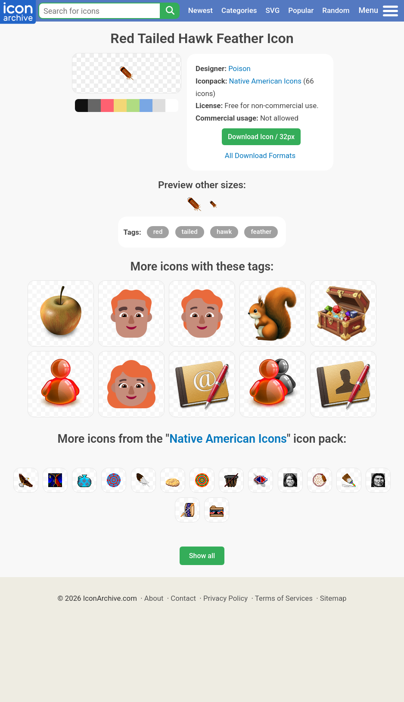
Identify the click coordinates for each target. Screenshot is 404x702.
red (158, 232)
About (154, 598)
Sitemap (333, 598)
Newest (200, 10)
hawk (224, 232)
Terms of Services (284, 598)
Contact (183, 598)
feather (261, 232)
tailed (190, 232)
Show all (202, 556)
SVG (273, 10)
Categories (239, 10)
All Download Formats (260, 155)
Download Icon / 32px (261, 137)
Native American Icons (265, 81)
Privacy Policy (225, 598)
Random (335, 10)
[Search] (170, 11)
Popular (301, 10)
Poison (239, 68)
